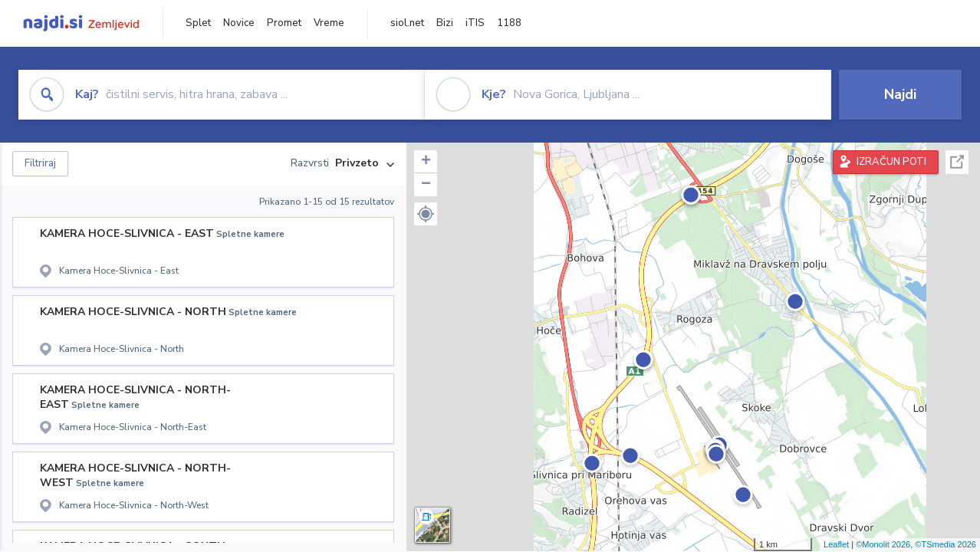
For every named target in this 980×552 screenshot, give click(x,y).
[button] (425, 213)
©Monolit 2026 (883, 544)
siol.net (407, 23)
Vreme (329, 23)
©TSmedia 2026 (945, 544)
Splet (198, 23)
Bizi (444, 23)
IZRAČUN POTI (891, 162)
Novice (239, 23)
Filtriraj (40, 163)
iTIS (475, 23)
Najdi (900, 94)
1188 (509, 23)
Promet (284, 23)
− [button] (426, 184)
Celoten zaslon (956, 162)
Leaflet (836, 544)
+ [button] (426, 161)
